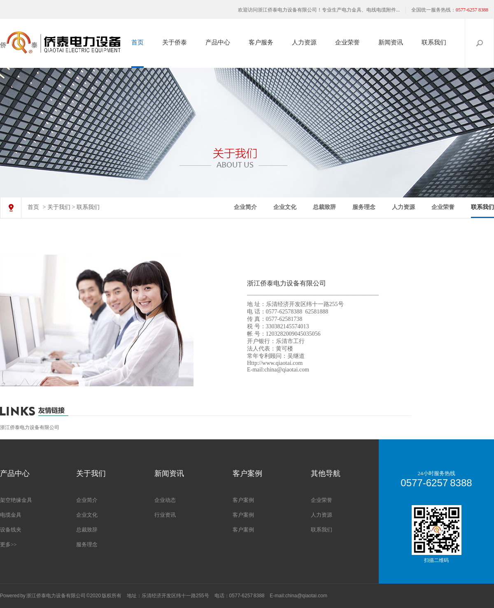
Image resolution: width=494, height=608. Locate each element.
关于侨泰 (174, 42)
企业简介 (245, 207)
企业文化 (284, 207)
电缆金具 (10, 515)
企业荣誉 (347, 42)
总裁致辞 (324, 207)
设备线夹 (10, 530)
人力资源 (304, 42)
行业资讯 (165, 515)
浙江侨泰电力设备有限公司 (29, 427)
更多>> (8, 544)
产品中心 (217, 42)
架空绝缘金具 (16, 500)
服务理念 (363, 207)
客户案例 (243, 500)
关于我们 (58, 207)
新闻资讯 (390, 42)
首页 (137, 42)
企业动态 (165, 500)
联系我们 (434, 42)
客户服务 (261, 42)
